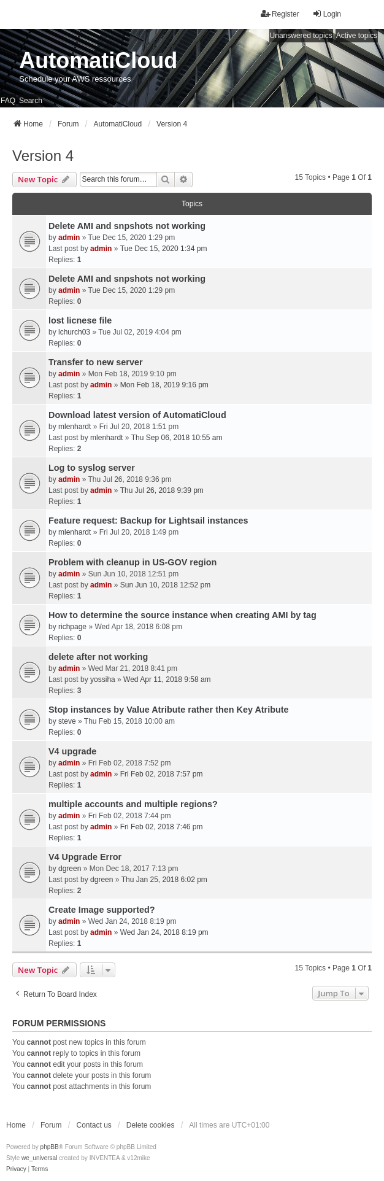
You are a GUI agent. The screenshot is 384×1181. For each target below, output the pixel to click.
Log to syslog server (91, 468)
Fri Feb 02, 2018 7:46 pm (161, 827)
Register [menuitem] (280, 13)
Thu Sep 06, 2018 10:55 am (177, 437)
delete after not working (98, 657)
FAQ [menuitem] (8, 100)
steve (67, 721)
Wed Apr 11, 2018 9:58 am (167, 679)
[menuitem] (16, 1169)
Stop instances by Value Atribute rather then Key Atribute (168, 709)
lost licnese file (80, 320)
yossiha (102, 679)
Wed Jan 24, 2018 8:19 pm (164, 932)
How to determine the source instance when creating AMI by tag (182, 615)
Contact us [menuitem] (93, 1125)
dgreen (69, 868)
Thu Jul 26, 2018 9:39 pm (162, 490)
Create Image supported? (101, 910)
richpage (72, 626)
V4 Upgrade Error (84, 857)
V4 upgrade (72, 751)
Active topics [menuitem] (356, 35)
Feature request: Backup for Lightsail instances (148, 520)
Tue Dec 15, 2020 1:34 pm (163, 248)
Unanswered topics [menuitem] (301, 35)
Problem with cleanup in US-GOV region (132, 562)
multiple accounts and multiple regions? (133, 804)
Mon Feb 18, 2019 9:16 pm (164, 385)
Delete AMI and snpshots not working (126, 226)
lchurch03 (74, 332)
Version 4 (43, 155)
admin (69, 237)
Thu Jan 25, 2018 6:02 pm (164, 879)
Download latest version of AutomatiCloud (137, 415)
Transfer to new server (95, 362)
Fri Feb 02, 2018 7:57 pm (161, 774)
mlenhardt (74, 426)
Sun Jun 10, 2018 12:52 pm (165, 585)
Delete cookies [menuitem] (150, 1125)
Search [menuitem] (30, 100)
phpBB (49, 1147)
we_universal (39, 1158)
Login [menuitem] (326, 13)
